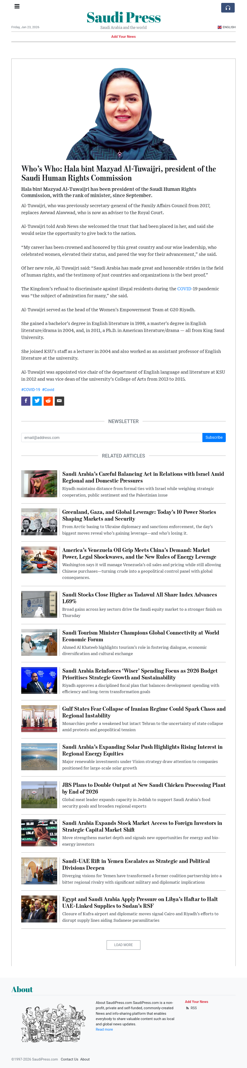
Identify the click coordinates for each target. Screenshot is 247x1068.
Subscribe (214, 437)
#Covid (48, 389)
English (227, 27)
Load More (123, 945)
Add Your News (123, 36)
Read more (104, 1029)
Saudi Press (123, 17)
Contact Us (69, 1059)
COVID (184, 289)
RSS (191, 1008)
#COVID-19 (30, 389)
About (85, 1059)
